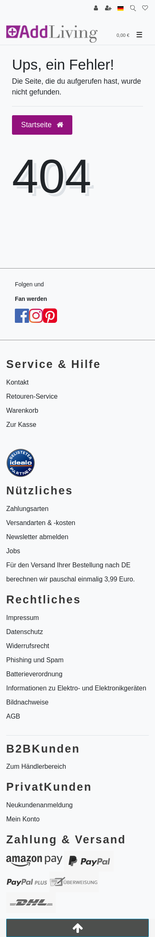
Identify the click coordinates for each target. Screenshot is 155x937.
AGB (13, 716)
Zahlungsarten (27, 508)
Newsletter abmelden (37, 536)
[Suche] (132, 8)
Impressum (22, 617)
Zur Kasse (21, 424)
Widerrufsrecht (27, 645)
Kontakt (17, 382)
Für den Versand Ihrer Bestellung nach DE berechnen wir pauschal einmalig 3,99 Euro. (70, 572)
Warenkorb (22, 410)
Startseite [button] (42, 125)
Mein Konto (23, 819)
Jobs (13, 550)
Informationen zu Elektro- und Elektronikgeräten (76, 688)
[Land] (120, 8)
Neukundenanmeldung (39, 805)
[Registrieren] (108, 8)
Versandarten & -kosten (40, 522)
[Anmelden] (96, 8)
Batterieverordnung (34, 674)
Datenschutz (24, 631)
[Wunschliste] (145, 8)
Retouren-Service (32, 396)
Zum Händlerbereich (36, 766)
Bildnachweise (27, 702)
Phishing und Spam (35, 659)
